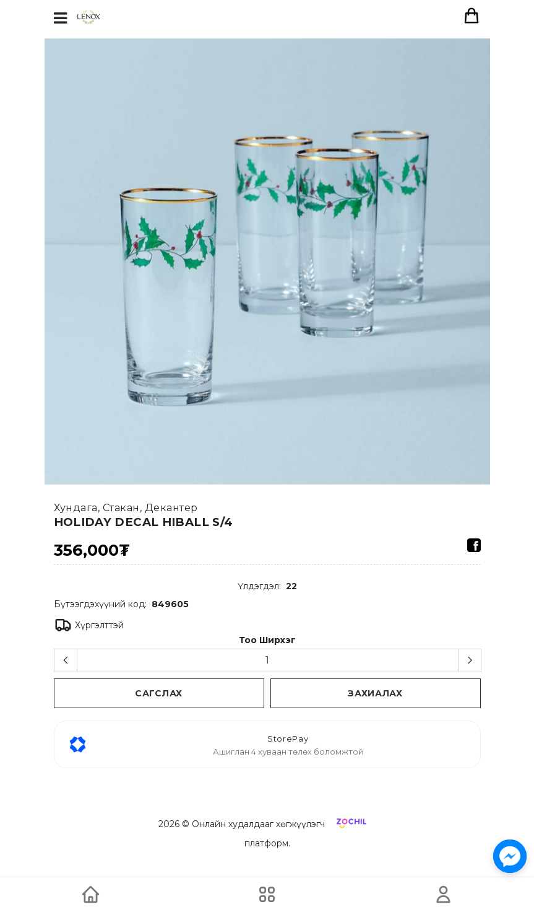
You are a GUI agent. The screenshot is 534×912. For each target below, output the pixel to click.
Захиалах (375, 693)
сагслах (159, 693)
